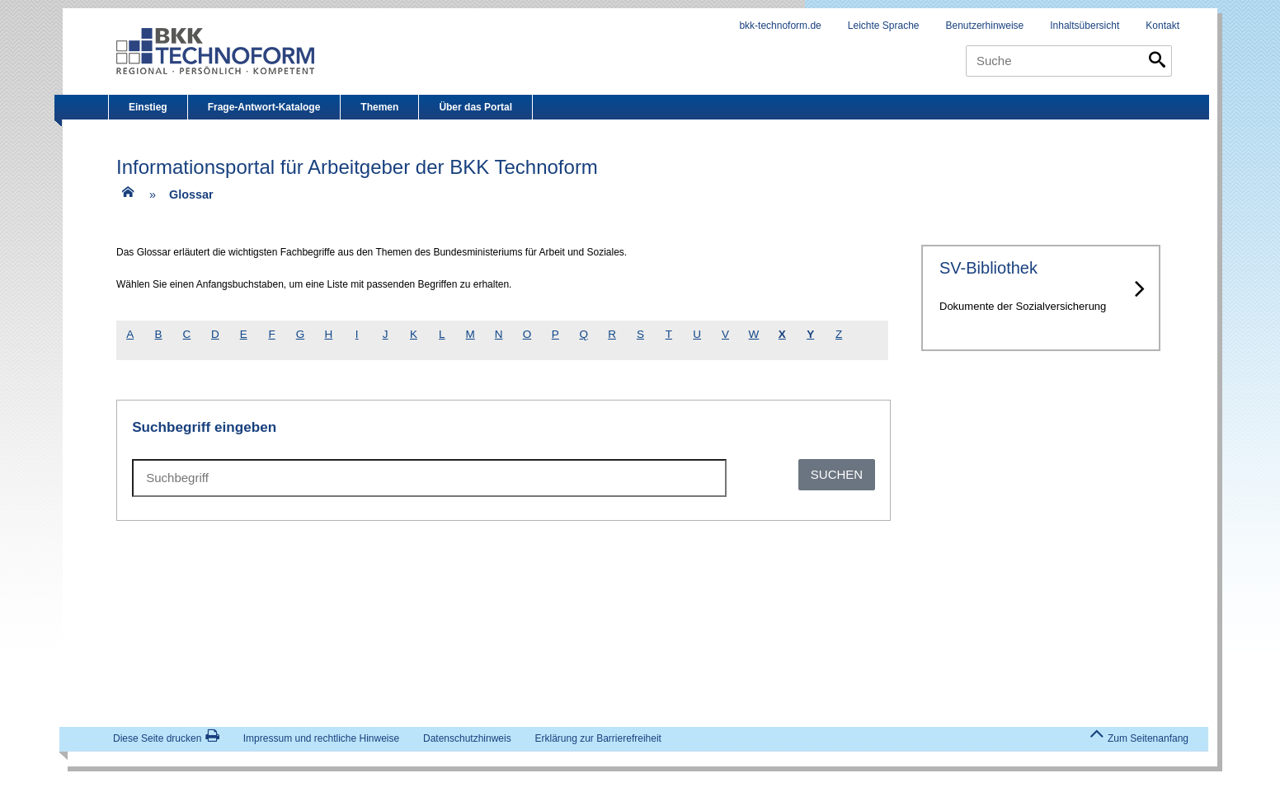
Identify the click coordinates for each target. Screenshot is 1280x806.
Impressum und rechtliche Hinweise (321, 738)
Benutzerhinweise (985, 25)
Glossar (191, 194)
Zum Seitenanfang (1138, 737)
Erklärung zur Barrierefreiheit (598, 738)
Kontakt (1162, 25)
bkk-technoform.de (780, 25)
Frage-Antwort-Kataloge (264, 107)
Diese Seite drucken (166, 738)
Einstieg (148, 107)
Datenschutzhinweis (467, 738)
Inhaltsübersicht (1084, 25)
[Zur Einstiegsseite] (126, 197)
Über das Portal (475, 107)
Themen (379, 107)
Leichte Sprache (884, 25)
